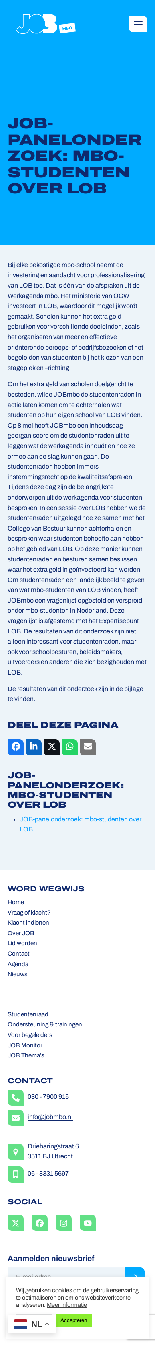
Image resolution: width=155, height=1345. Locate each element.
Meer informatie (67, 1305)
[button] (138, 24)
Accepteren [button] (73, 1320)
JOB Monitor (25, 1046)
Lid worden (22, 944)
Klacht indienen (28, 923)
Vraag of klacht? (29, 913)
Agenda (18, 965)
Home (16, 903)
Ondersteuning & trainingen (45, 1025)
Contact (19, 954)
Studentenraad (28, 1015)
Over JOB (21, 934)
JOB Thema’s (26, 1056)
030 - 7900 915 (48, 1097)
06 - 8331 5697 (48, 1174)
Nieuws (18, 975)
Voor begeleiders (30, 1035)
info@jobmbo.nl (50, 1117)
